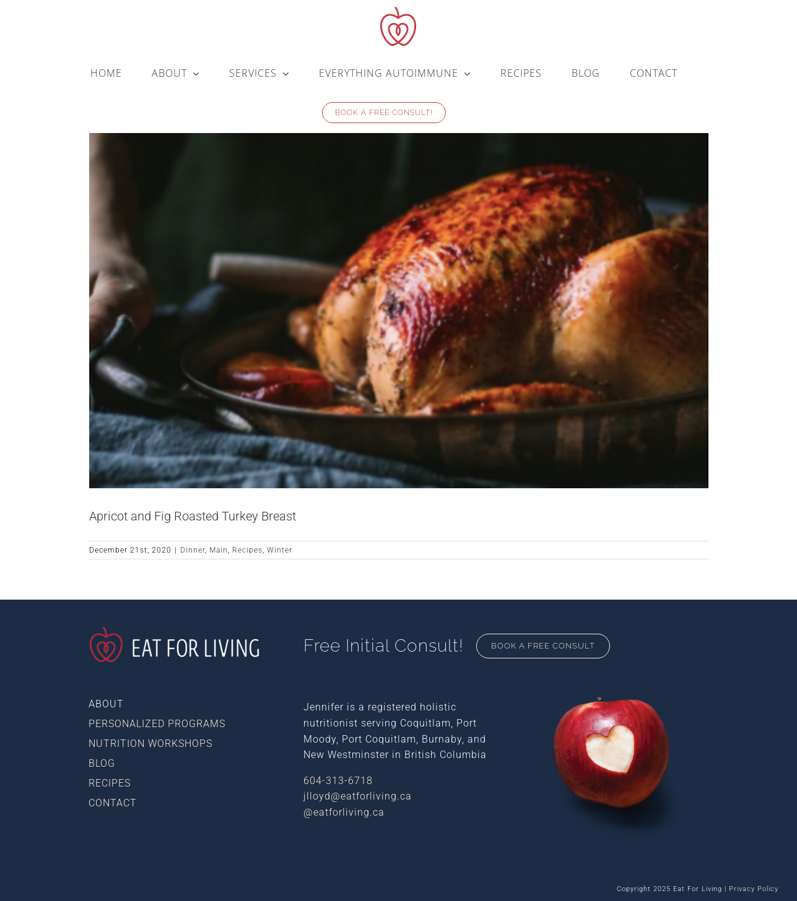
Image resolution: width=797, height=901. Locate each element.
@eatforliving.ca (344, 812)
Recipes (247, 550)
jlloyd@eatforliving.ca (357, 796)
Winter (279, 550)
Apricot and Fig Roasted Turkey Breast (192, 516)
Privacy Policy (753, 889)
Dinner (192, 550)
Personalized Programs (157, 724)
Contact (113, 803)
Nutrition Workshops (150, 743)
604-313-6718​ (338, 781)
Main (218, 550)
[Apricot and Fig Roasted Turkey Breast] (398, 290)
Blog (102, 763)
